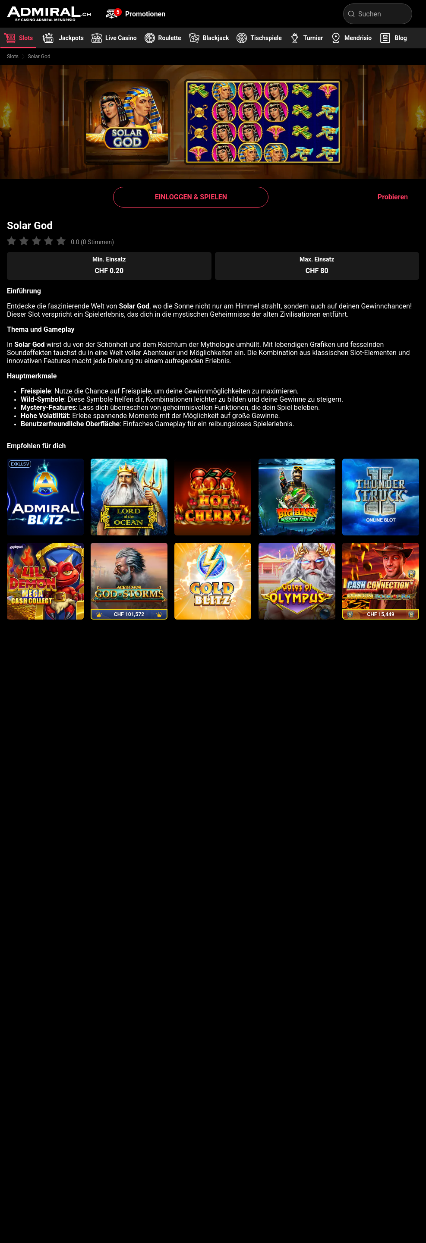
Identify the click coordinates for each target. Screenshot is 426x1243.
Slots (13, 56)
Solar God (39, 56)
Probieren (393, 197)
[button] (190, 197)
